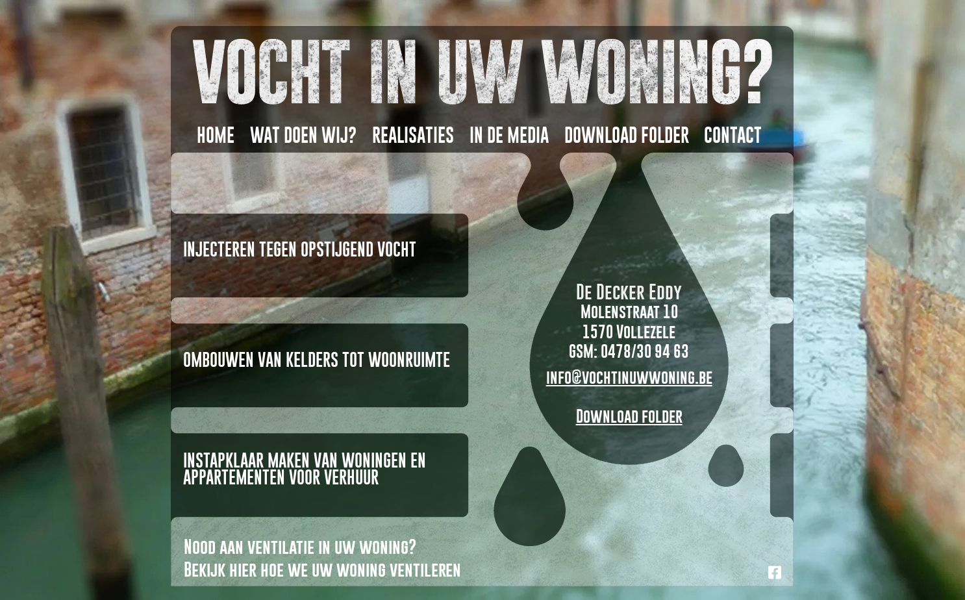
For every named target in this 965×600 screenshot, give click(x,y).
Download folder (629, 415)
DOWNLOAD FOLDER (626, 135)
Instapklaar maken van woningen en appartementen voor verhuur (304, 469)
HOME (215, 135)
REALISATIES (413, 135)
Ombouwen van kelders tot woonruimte (316, 359)
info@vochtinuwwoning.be (629, 377)
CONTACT (733, 135)
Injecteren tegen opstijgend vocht (299, 249)
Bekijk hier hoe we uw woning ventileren (322, 569)
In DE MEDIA (509, 135)
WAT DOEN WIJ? (303, 135)
